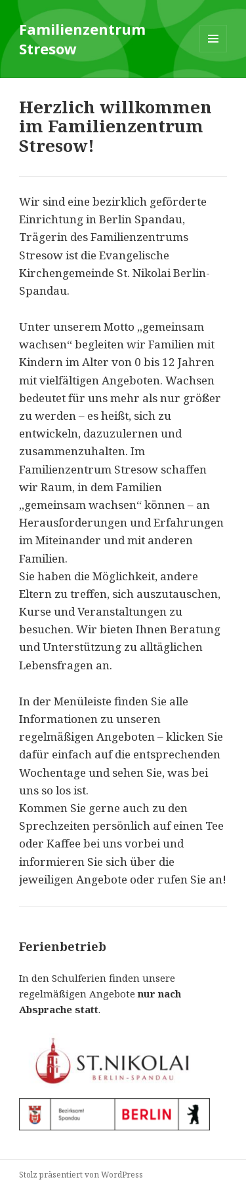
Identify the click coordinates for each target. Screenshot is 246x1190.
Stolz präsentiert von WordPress (81, 1174)
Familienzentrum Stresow (82, 38)
